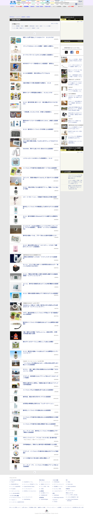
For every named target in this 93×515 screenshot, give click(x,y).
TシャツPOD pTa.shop (72, 494)
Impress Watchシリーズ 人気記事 (72, 148)
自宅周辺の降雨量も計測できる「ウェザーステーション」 (39, 403)
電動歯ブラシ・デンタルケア (25, 28)
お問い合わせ (24, 507)
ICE (66, 480)
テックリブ (55, 499)
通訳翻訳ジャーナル (58, 486)
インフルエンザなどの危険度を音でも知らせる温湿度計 (38, 390)
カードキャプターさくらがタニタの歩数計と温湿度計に (38, 54)
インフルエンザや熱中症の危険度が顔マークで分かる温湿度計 (40, 168)
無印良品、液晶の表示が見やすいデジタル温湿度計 (37, 396)
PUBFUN (68, 488)
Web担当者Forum (14, 484)
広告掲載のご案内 (32, 507)
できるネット (14, 499)
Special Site (67, 41)
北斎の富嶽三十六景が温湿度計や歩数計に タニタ (37, 83)
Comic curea (70, 484)
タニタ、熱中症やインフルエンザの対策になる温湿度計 (38, 129)
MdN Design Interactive (59, 497)
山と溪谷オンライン (45, 492)
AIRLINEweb (56, 481)
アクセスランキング (69, 17)
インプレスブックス (28, 497)
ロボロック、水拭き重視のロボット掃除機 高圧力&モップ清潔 (75, 103)
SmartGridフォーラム (28, 481)
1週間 (75, 19)
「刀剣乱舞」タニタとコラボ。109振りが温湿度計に (37, 112)
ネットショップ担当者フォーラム (31, 484)
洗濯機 (64, 6)
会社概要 (59, 507)
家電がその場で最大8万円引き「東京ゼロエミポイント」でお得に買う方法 (75, 187)
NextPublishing (27, 499)
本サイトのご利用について (14, 507)
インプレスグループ (67, 507)
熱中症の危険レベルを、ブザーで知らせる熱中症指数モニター (40, 235)
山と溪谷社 (41, 491)
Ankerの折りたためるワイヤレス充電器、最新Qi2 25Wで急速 (75, 114)
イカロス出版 (55, 480)
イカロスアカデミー (58, 491)
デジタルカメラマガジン (16, 497)
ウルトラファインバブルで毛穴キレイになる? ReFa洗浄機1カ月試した (75, 176)
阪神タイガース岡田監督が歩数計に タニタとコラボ (37, 92)
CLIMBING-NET (44, 495)
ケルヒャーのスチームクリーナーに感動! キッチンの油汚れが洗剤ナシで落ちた (75, 83)
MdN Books (56, 495)
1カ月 (80, 19)
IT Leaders (13, 488)
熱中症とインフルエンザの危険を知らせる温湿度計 (37, 410)
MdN (54, 493)
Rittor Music (42, 480)
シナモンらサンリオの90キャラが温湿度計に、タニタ (37, 158)
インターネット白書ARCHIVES (17, 502)
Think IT (12, 481)
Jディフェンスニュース (59, 484)
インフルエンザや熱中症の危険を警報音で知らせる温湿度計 (39, 424)
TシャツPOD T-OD (45, 486)
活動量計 (33, 28)
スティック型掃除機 (57, 6)
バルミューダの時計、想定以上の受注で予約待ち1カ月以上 (75, 61)
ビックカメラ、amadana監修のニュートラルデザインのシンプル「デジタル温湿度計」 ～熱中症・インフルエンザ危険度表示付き (40, 227)
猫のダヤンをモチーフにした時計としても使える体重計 (38, 341)
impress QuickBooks (71, 486)
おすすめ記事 (67, 172)
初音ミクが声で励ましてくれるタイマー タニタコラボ (38, 37)
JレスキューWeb (57, 488)
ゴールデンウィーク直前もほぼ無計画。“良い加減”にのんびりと (75, 97)
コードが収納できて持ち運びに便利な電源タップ (36, 458)
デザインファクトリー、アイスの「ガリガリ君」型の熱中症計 (40, 437)
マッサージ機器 (15, 28)
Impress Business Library (29, 486)
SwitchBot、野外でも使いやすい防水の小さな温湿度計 (38, 148)
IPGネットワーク (69, 492)
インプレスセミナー (28, 488)
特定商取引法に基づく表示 (78, 507)
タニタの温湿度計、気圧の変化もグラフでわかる (36, 73)
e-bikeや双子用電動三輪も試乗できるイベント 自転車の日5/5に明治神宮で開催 (75, 109)
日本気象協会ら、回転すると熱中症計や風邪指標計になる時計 (40, 444)
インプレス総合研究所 (15, 486)
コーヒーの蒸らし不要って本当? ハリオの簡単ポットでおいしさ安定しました (75, 182)
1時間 (63, 19)
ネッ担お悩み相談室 (15, 493)
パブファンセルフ (71, 490)
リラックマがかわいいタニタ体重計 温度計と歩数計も (38, 46)
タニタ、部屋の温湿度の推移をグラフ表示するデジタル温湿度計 (40, 293)
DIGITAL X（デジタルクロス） (30, 491)
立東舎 (42, 488)
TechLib (55, 501)
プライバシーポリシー (51, 507)
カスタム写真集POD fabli (72, 497)
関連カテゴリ (16, 23)
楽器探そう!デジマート (45, 484)
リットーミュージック (45, 481)
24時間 (69, 19)
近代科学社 (41, 497)
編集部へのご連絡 (41, 507)
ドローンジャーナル (15, 491)
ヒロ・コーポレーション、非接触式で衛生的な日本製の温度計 (40, 197)
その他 (38, 28)
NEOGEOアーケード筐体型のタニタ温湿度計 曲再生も (38, 63)
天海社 (68, 481)
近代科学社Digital (44, 499)
